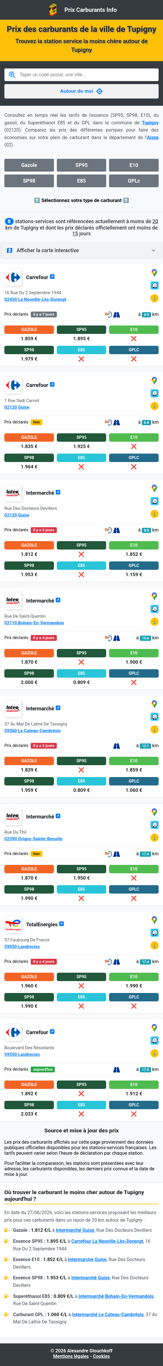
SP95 (81, 165)
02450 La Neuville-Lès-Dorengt (35, 299)
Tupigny (150, 122)
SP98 (29, 181)
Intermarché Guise (75, 1230)
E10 (134, 165)
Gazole (29, 165)
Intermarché (43, 493)
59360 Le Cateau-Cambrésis (32, 730)
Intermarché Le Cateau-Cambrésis (108, 1314)
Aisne (153, 137)
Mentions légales (71, 1356)
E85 (81, 181)
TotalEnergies (45, 924)
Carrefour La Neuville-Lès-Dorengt (107, 1241)
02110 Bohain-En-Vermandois (34, 622)
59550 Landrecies (22, 946)
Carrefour (40, 277)
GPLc (134, 181)
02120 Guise (16, 407)
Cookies (101, 1356)
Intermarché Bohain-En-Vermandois (116, 1296)
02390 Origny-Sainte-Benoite (33, 838)
